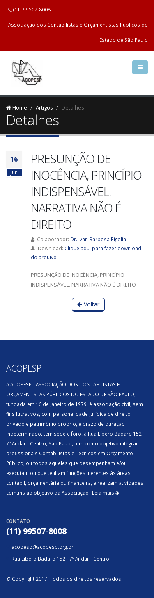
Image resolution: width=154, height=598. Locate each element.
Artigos (44, 107)
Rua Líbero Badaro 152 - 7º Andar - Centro (60, 558)
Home (16, 107)
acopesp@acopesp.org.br (42, 546)
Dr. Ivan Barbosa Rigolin (98, 239)
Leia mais (105, 492)
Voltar (88, 304)
